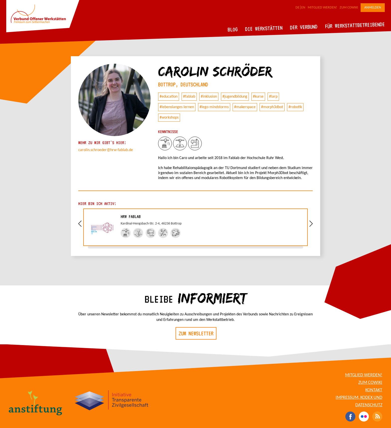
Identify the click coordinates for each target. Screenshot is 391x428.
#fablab (189, 97)
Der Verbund (304, 27)
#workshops (169, 118)
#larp (273, 97)
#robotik (295, 107)
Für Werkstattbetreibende (355, 25)
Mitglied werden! (322, 7)
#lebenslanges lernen (177, 107)
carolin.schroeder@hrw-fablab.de (105, 150)
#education (169, 97)
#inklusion (209, 97)
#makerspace (245, 107)
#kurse (258, 97)
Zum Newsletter (196, 333)
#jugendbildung (234, 97)
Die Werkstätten (264, 28)
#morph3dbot (272, 107)
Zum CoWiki (349, 7)
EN (303, 7)
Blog (233, 29)
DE (297, 7)
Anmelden (372, 7)
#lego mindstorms (214, 107)
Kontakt (373, 390)
